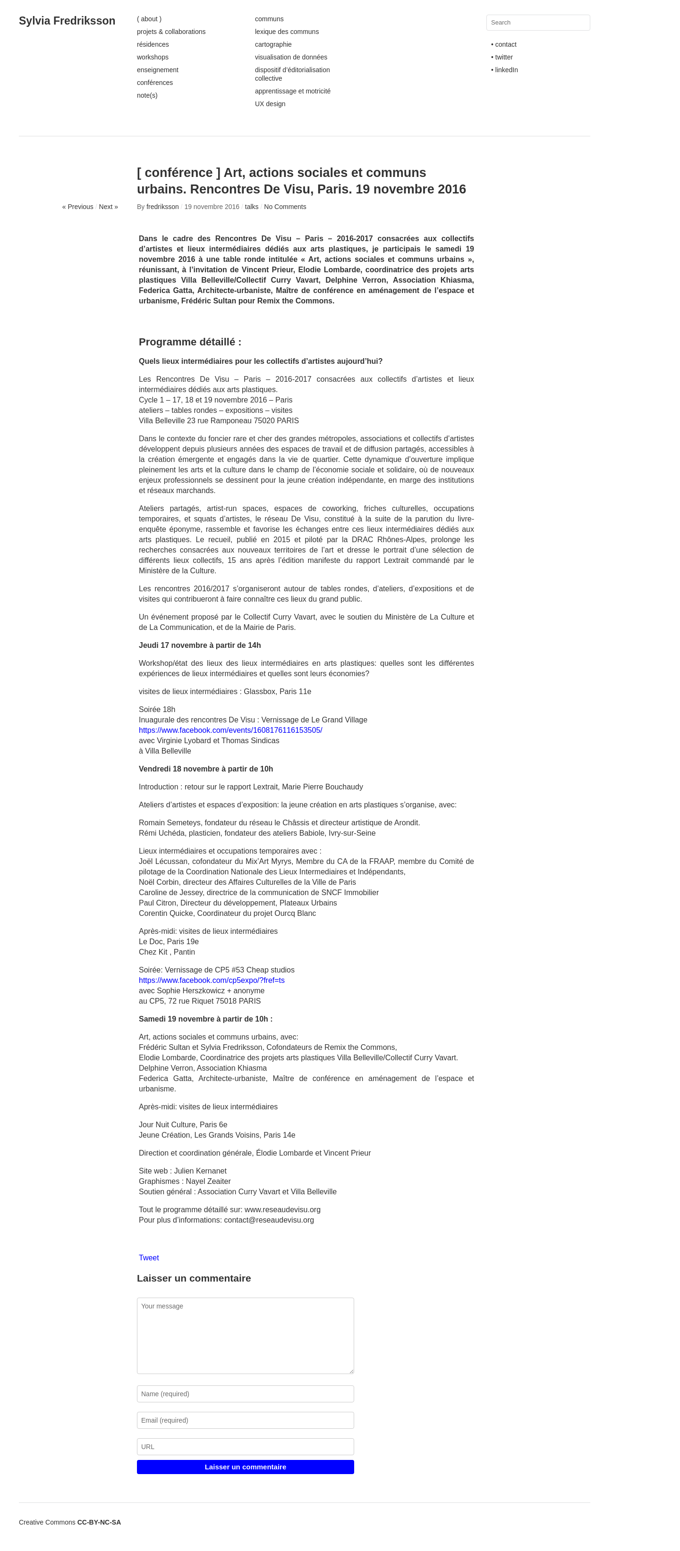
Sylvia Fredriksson (67, 21)
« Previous (78, 206)
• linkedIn (504, 70)
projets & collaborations (171, 31)
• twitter (502, 57)
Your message (245, 1336)
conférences (155, 82)
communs (269, 19)
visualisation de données (291, 57)
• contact (504, 44)
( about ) (149, 19)
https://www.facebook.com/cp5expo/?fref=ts (212, 980)
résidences (153, 44)
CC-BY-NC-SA (99, 1522)
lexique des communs (287, 31)
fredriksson (162, 206)
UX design (270, 104)
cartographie (273, 44)
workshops (153, 57)
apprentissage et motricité (293, 91)
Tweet (149, 1258)
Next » (108, 206)
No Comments (285, 206)
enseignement (157, 70)
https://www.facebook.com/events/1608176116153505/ (231, 730)
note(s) (147, 95)
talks (252, 206)
